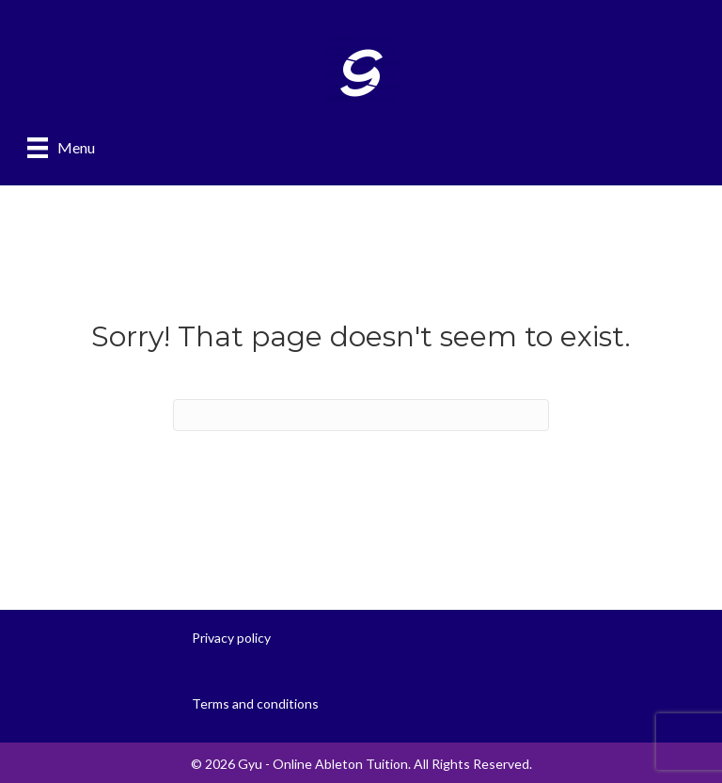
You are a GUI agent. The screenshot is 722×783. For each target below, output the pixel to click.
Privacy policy (231, 638)
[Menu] (61, 147)
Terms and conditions (255, 703)
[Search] (361, 415)
